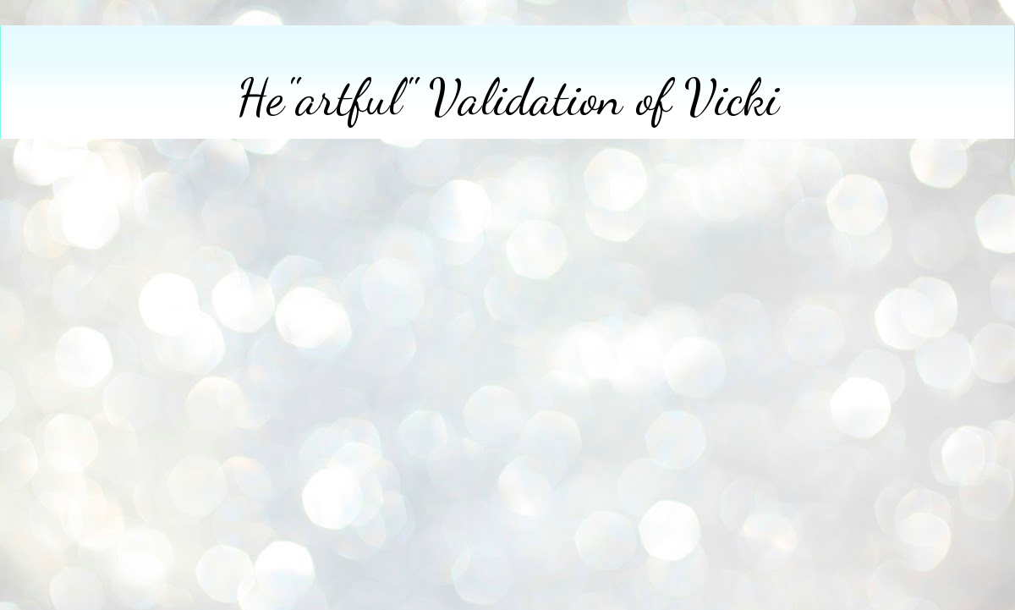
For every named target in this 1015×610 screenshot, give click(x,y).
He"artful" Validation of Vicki (508, 97)
